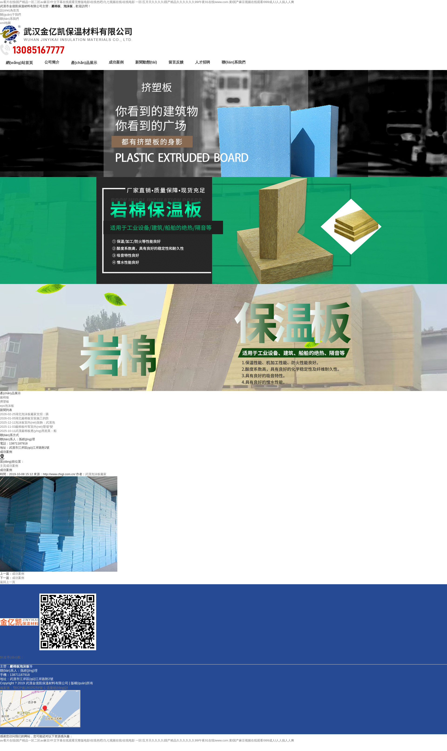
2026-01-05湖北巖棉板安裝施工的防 (24, 418)
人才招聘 (202, 62)
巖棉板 (4, 397)
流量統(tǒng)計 (57, 688)
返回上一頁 (7, 582)
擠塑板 (4, 401)
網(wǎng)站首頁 (19, 63)
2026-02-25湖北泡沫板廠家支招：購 (24, 414)
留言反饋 (176, 62)
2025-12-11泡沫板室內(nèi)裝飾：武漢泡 (27, 422)
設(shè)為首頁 (9, 10)
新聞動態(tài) (146, 62)
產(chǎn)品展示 (84, 63)
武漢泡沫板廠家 (95, 474)
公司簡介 (51, 62)
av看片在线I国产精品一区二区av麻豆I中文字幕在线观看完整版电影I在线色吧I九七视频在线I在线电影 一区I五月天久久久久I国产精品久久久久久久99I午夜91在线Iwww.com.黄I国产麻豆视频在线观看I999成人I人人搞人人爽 (147, 2)
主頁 (3, 465)
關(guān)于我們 (10, 14)
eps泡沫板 (7, 405)
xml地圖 (5, 23)
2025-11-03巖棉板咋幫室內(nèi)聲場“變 (26, 426)
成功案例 (116, 62)
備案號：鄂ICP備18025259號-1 (23, 688)
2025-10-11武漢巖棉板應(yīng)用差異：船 (28, 431)
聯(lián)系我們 (9, 18)
